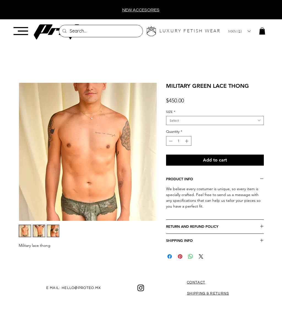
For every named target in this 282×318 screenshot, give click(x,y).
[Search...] (100, 31)
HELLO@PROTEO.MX (81, 288)
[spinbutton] (178, 141)
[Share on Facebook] (169, 256)
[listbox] (239, 31)
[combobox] (215, 120)
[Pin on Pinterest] (180, 256)
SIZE (170, 112)
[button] (20, 31)
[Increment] (187, 141)
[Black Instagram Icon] (140, 287)
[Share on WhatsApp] (190, 256)
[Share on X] (201, 256)
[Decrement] (170, 141)
